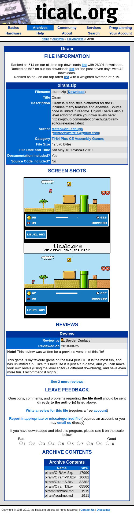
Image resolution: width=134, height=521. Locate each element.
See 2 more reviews (67, 382)
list (84, 65)
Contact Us (87, 509)
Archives (58, 38)
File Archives (75, 38)
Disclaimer (103, 509)
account (100, 410)
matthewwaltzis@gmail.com (76, 133)
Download (76, 92)
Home (45, 38)
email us (64, 423)
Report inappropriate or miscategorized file (44, 418)
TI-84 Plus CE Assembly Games (78, 139)
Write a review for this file (47, 410)
